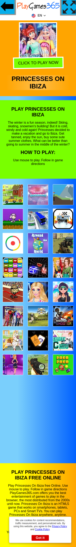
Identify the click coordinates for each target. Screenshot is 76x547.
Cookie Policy (42, 529)
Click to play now (37, 63)
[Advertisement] (38, 415)
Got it (40, 538)
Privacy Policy (59, 526)
